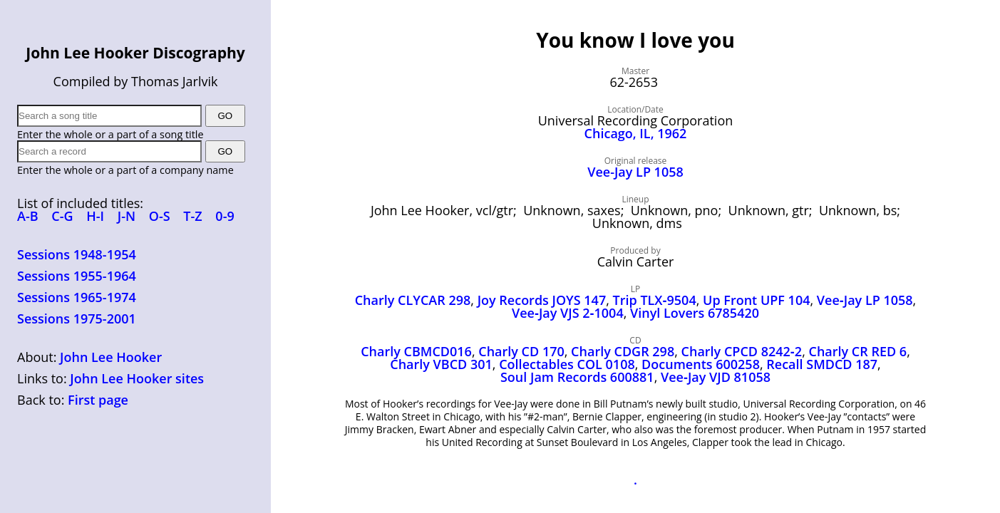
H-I (95, 215)
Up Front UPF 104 (756, 300)
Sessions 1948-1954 (76, 254)
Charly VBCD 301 (441, 364)
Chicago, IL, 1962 (635, 133)
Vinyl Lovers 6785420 (694, 312)
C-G (62, 215)
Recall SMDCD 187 (821, 364)
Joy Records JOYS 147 (542, 300)
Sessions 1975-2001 (76, 318)
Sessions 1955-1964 (76, 275)
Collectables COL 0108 (567, 364)
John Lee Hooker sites (137, 378)
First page (98, 399)
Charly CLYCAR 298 (413, 300)
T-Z (192, 215)
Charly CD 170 (521, 351)
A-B (27, 215)
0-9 (224, 215)
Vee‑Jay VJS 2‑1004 (568, 312)
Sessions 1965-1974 (76, 297)
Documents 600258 (700, 364)
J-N (126, 215)
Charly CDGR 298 (622, 351)
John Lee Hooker (111, 357)
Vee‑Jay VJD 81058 (715, 376)
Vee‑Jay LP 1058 (865, 300)
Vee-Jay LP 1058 (635, 171)
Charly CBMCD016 (416, 351)
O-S (159, 215)
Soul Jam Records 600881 (577, 376)
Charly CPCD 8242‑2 (742, 351)
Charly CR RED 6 (857, 351)
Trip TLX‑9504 (654, 300)
